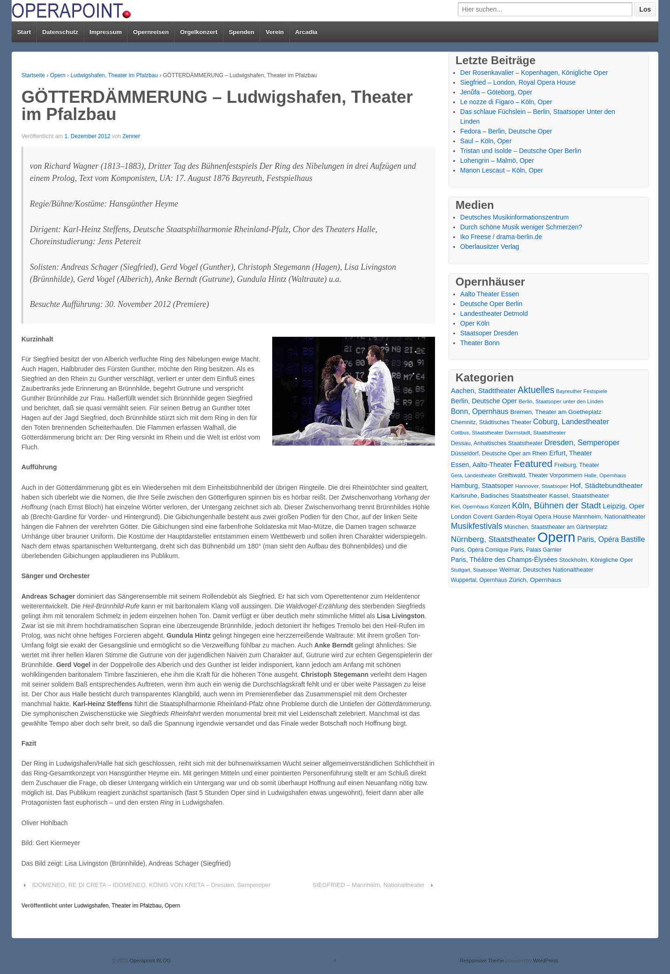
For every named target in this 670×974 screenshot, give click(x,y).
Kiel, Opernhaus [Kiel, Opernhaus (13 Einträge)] (470, 506)
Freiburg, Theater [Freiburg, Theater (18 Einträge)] (576, 465)
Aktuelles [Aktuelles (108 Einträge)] (536, 390)
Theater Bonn (480, 343)
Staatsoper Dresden (489, 333)
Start (24, 31)
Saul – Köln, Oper (486, 141)
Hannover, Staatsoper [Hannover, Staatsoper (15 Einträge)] (541, 486)
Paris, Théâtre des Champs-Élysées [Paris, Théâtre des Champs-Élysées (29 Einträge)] (504, 559)
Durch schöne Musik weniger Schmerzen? (521, 227)
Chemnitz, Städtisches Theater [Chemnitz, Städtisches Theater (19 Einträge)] (491, 422)
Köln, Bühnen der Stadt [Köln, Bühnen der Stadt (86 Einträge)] (556, 505)
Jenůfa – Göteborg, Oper (496, 92)
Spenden (242, 31)
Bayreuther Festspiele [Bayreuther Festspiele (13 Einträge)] (581, 391)
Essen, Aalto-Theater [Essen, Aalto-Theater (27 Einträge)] (481, 464)
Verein (275, 31)
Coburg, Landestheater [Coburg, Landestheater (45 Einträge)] (571, 422)
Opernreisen (151, 31)
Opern (57, 75)
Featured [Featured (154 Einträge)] (533, 463)
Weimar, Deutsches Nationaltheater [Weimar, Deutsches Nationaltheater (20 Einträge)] (546, 569)
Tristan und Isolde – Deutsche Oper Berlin (520, 150)
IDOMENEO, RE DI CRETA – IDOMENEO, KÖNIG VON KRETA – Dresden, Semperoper (151, 884)
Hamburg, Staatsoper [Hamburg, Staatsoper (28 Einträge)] (482, 485)
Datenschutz (60, 31)
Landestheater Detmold (494, 313)
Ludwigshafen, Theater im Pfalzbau (114, 75)
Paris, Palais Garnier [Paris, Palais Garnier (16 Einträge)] (535, 550)
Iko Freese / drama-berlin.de (501, 236)
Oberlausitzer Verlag (489, 246)
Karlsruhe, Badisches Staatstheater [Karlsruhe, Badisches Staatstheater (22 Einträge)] (499, 495)
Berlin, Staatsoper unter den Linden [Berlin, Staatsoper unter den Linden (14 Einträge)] (561, 401)
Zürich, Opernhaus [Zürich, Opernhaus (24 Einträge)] (535, 579)
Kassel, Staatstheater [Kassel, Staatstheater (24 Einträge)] (579, 495)
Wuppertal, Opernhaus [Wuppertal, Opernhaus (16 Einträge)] (479, 580)
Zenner (131, 136)
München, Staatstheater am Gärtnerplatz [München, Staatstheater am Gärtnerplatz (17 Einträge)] (556, 527)
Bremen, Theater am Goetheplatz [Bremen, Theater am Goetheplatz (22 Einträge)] (556, 411)
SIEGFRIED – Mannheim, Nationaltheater (369, 884)
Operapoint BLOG (149, 960)
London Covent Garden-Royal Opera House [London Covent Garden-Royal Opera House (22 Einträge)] (511, 516)
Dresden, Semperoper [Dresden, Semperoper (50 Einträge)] (582, 442)
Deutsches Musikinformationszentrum (514, 217)
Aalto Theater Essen (489, 294)
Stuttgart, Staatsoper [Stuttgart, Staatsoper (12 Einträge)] (474, 570)
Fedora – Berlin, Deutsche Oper (506, 131)
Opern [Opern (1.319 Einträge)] (556, 537)
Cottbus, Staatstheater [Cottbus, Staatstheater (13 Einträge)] (477, 432)
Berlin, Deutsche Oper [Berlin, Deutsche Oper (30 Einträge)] (484, 401)
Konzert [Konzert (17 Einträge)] (500, 506)
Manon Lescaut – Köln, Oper (501, 170)
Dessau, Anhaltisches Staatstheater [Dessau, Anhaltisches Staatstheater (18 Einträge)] (497, 443)
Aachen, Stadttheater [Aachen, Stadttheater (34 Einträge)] (483, 390)
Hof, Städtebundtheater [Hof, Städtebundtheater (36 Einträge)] (606, 485)
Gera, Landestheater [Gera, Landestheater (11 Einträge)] (473, 475)
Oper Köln (474, 323)
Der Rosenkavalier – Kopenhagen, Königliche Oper (534, 72)
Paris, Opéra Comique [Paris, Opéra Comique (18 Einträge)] (480, 550)
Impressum (105, 31)
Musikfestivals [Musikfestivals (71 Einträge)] (476, 526)
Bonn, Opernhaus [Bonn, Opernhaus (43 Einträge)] (480, 411)
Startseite (33, 75)
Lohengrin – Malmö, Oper (497, 160)
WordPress (545, 960)
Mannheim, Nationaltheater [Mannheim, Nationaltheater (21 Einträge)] (609, 516)
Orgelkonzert (198, 31)
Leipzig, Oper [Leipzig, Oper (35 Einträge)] (624, 506)
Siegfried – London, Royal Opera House (518, 82)
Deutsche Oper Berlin (491, 303)
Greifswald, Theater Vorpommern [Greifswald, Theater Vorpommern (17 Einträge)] (540, 475)
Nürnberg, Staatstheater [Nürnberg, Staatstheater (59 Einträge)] (493, 539)
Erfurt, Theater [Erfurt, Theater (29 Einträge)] (570, 453)
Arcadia (306, 31)
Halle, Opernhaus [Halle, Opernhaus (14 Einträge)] (605, 475)
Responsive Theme (482, 960)
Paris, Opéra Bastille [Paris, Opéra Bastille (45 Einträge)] (611, 539)
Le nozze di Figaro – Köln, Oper (506, 102)
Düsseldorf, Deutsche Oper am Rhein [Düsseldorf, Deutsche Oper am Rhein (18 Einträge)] (499, 453)
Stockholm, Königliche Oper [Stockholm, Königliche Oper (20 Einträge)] (596, 559)
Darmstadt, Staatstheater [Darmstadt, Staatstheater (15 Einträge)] (535, 432)
